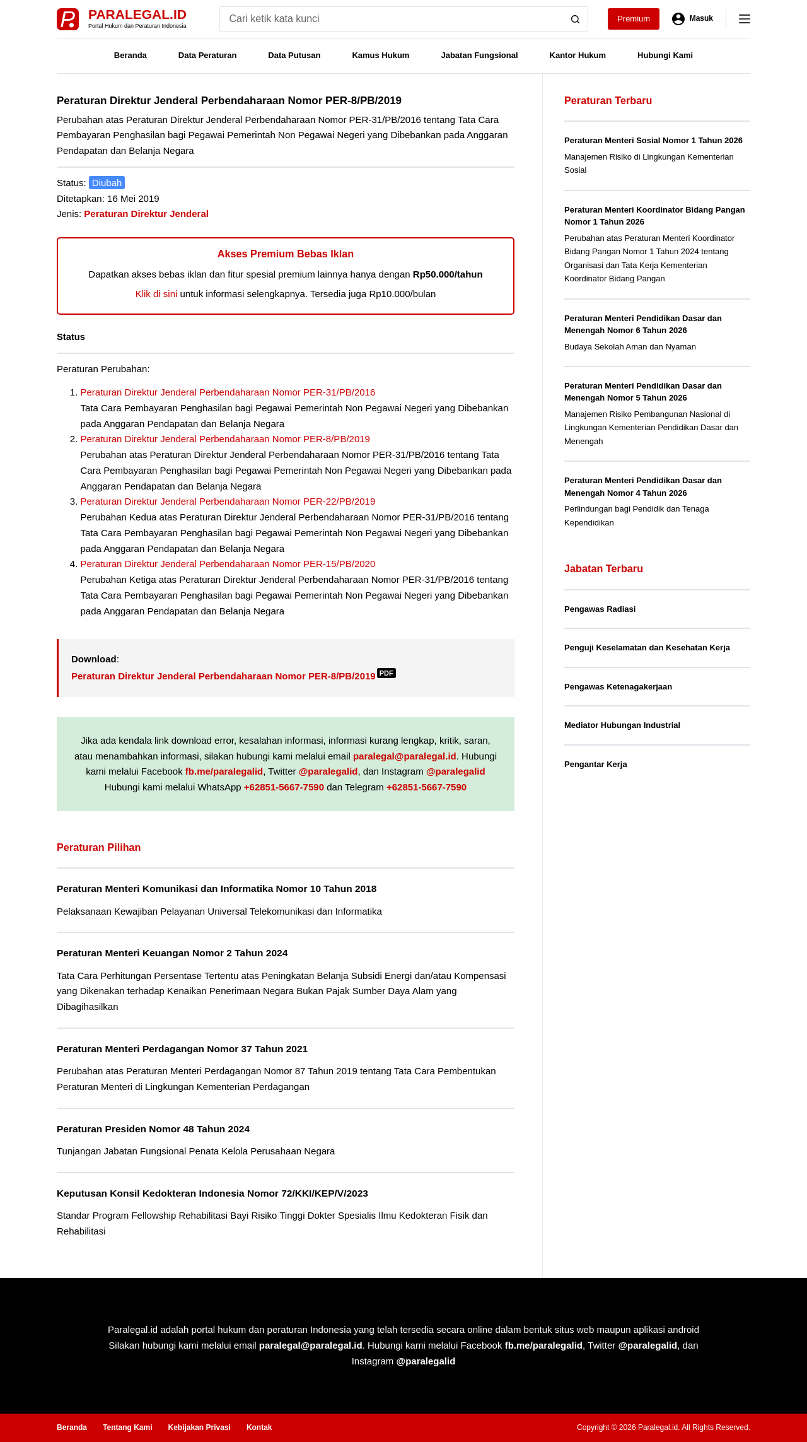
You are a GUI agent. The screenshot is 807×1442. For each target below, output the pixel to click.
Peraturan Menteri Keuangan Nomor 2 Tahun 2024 (172, 952)
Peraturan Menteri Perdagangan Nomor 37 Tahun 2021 (182, 1048)
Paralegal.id (137, 14)
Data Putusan (294, 55)
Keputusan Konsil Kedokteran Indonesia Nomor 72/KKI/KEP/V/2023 (212, 1193)
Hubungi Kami (665, 55)
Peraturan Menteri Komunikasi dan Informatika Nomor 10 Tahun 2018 (216, 888)
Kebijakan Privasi (199, 1427)
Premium (633, 18)
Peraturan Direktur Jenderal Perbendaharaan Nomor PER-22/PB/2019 (228, 501)
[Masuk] (692, 19)
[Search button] (575, 19)
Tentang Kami (127, 1427)
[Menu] (744, 19)
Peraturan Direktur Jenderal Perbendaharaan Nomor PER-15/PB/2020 (228, 563)
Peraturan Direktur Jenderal (146, 213)
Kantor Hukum (578, 55)
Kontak (259, 1427)
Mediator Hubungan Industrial (622, 725)
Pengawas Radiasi (600, 609)
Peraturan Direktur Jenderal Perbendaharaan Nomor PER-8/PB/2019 (225, 438)
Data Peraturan (207, 55)
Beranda (130, 55)
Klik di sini (157, 293)
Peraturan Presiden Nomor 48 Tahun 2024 (153, 1128)
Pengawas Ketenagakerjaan (618, 686)
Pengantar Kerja (595, 764)
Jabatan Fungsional (479, 55)
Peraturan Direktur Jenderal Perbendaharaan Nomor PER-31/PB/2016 (228, 392)
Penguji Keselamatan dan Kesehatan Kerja (647, 647)
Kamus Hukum (380, 55)
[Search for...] (391, 19)
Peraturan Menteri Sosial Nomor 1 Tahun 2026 (653, 140)
